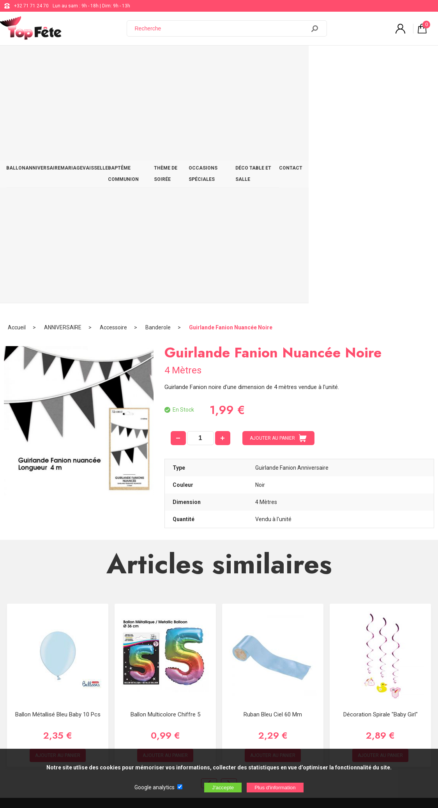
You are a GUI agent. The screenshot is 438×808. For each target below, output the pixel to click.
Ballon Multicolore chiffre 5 (165, 470)
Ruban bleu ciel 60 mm (273, 470)
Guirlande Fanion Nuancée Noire (230, 84)
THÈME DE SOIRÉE (242, 59)
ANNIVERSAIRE (58, 59)
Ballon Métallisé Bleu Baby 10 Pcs (58, 470)
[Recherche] (221, 28)
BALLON (21, 59)
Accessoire (113, 84)
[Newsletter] (128, 743)
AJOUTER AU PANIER (278, 194)
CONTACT (414, 59)
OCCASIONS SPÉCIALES (302, 59)
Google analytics (154, 787)
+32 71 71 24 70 (31, 6)
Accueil (17, 84)
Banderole (158, 84)
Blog (213, 673)
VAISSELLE (132, 59)
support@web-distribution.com (242, 653)
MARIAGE (98, 59)
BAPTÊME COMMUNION (183, 59)
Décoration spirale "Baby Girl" (380, 470)
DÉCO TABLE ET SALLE (366, 59)
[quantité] (200, 194)
